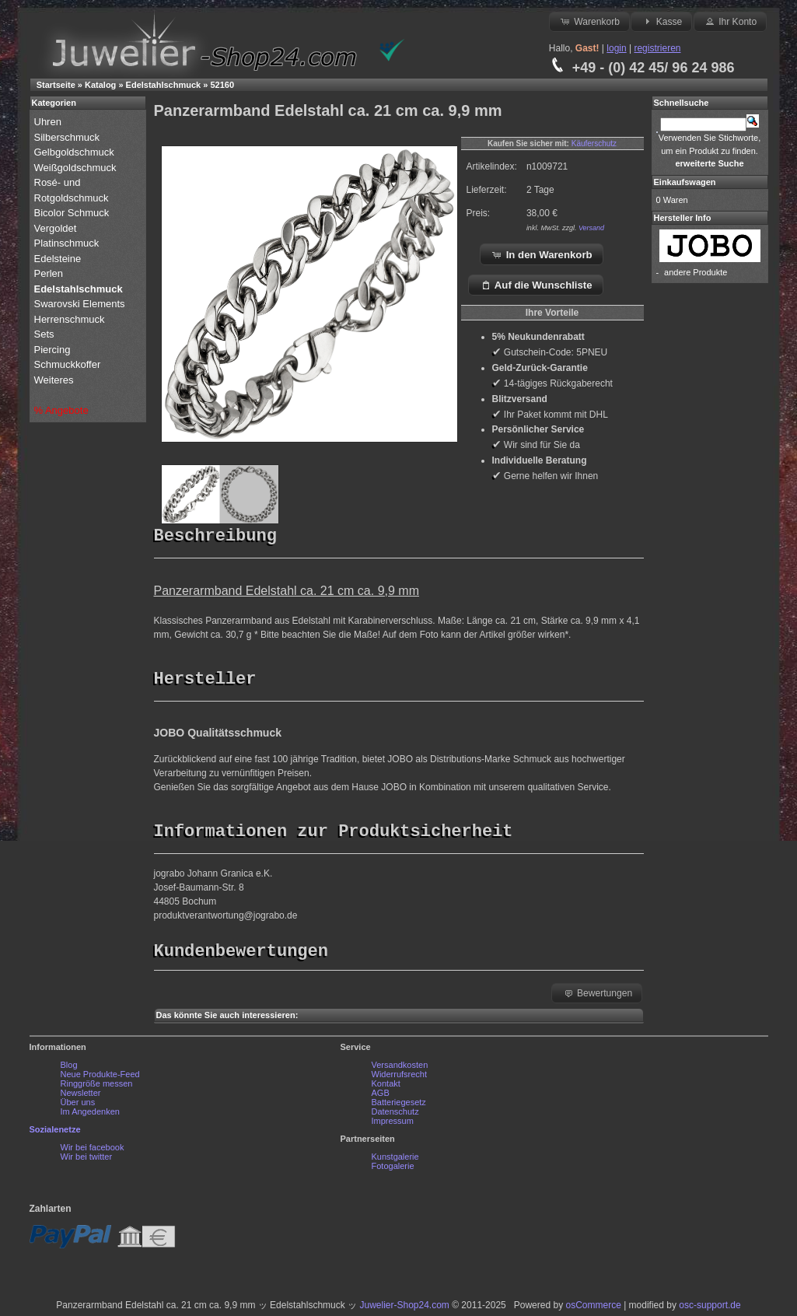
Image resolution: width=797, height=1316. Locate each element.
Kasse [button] (661, 21)
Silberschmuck (68, 137)
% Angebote (61, 410)
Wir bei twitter (87, 1160)
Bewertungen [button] (597, 996)
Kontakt (386, 1087)
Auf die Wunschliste (536, 284)
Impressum (393, 1124)
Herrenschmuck (71, 319)
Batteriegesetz (399, 1106)
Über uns (78, 1106)
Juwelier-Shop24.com (404, 1309)
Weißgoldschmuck (77, 167)
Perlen (50, 273)
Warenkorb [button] (589, 21)
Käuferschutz (594, 143)
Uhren (49, 122)
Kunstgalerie (395, 1160)
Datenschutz (395, 1115)
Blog (69, 1068)
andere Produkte (695, 272)
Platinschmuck (68, 243)
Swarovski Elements (79, 304)
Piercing (52, 349)
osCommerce (592, 1309)
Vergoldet (57, 228)
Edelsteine (59, 258)
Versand (591, 228)
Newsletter (81, 1096)
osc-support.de (709, 1309)
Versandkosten (400, 1068)
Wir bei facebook (92, 1151)
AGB (381, 1096)
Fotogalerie (393, 1169)
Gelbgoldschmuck (75, 152)
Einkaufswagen (685, 182)
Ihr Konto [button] (730, 21)
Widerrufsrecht (400, 1078)
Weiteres (55, 380)
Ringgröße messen (97, 1087)
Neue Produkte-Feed (100, 1078)
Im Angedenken (90, 1115)
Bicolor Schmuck (73, 213)
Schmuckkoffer (67, 364)
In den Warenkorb (542, 254)
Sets (44, 334)
